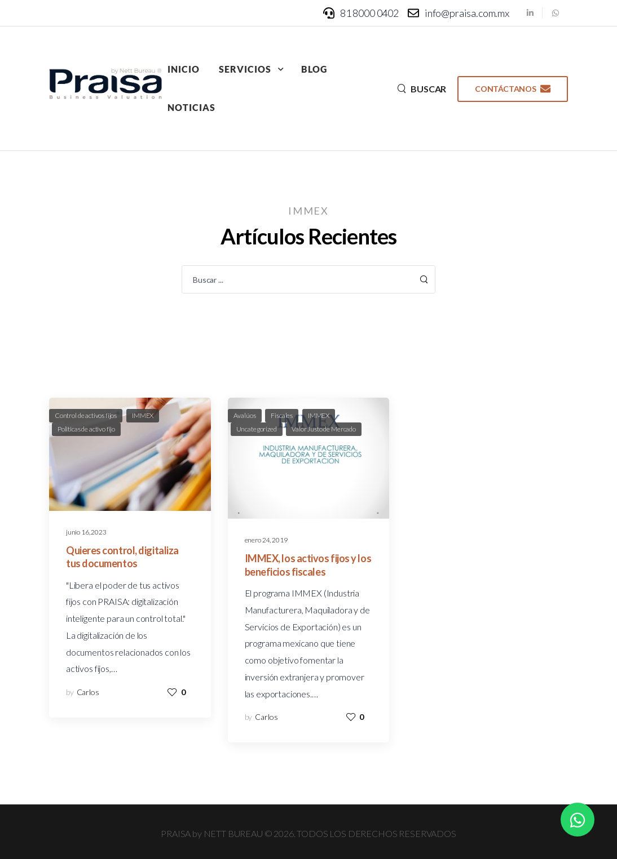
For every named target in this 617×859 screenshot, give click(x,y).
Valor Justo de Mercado (323, 429)
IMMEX (142, 415)
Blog (314, 69)
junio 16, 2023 (86, 532)
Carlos (88, 692)
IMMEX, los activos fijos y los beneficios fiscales (308, 564)
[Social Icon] (530, 12)
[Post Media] (130, 454)
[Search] (421, 88)
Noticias (191, 107)
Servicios (245, 69)
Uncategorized (256, 429)
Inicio (184, 69)
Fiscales (282, 415)
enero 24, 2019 (266, 540)
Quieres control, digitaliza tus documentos (122, 556)
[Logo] (105, 84)
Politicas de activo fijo (86, 429)
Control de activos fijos (86, 415)
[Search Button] (423, 279)
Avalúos (244, 415)
